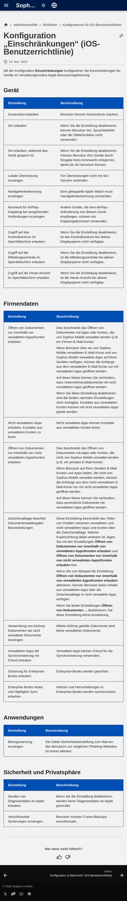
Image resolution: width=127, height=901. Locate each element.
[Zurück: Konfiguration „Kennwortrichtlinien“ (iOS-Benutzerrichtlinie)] (5, 875)
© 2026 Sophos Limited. (18, 886)
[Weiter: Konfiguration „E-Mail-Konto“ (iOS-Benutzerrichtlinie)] (86, 875)
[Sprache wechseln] (54, 5)
